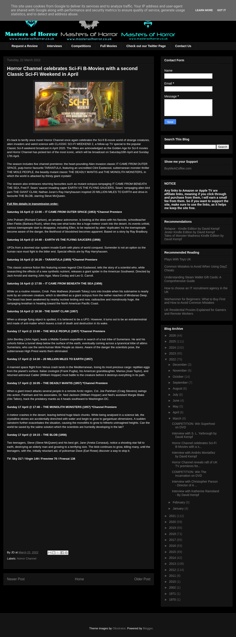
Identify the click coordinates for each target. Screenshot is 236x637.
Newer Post (16, 579)
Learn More (204, 10)
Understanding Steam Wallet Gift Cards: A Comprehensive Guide (192, 279)
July (176, 394)
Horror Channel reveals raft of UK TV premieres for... (194, 464)
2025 (173, 341)
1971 (173, 593)
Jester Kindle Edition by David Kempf (189, 232)
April (176, 412)
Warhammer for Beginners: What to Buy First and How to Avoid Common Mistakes (194, 301)
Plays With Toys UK (177, 259)
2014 (173, 557)
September (180, 382)
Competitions (81, 46)
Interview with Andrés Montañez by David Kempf (193, 454)
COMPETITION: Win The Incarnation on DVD (189, 473)
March (177, 418)
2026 (173, 335)
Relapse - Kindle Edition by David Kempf (191, 228)
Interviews (54, 46)
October (178, 376)
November (180, 370)
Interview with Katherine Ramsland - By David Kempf (195, 493)
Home (79, 579)
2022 (173, 359)
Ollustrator (119, 628)
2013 (173, 563)
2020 (173, 522)
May (176, 406)
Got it (221, 10)
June (176, 400)
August (178, 388)
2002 (173, 587)
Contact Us (183, 46)
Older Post (142, 579)
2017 (173, 540)
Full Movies (108, 46)
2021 (173, 516)
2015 (173, 552)
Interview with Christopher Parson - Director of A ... (195, 483)
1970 (173, 599)
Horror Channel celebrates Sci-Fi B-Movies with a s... (194, 444)
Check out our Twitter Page (146, 46)
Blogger (148, 628)
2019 (173, 527)
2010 (173, 581)
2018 (173, 534)
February (179, 502)
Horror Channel (26, 558)
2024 (173, 347)
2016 (173, 545)
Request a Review (25, 46)
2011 (173, 575)
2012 (173, 570)
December (180, 364)
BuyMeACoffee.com (177, 168)
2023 (173, 353)
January (178, 508)
